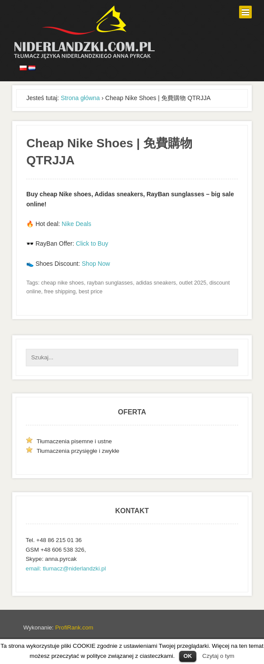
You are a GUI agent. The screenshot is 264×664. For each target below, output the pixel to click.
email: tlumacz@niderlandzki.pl (66, 568)
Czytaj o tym (218, 656)
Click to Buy (92, 243)
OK (188, 656)
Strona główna (80, 97)
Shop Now (96, 263)
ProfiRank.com (74, 627)
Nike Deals (76, 223)
